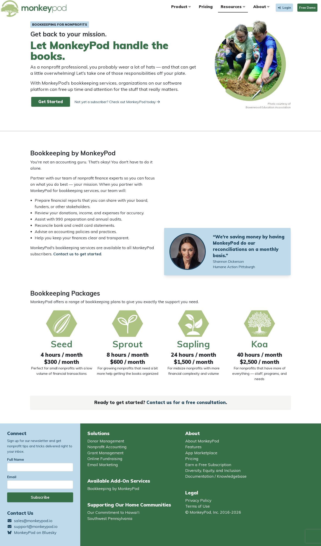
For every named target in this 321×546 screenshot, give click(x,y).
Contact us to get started (77, 253)
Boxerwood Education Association (268, 107)
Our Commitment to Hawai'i (113, 512)
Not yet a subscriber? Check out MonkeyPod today (117, 102)
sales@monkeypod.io (29, 520)
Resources (233, 6)
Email (11, 477)
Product (181, 6)
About (261, 6)
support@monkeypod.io (32, 526)
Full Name (15, 459)
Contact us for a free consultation (186, 402)
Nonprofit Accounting (107, 446)
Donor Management (105, 440)
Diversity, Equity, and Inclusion (213, 470)
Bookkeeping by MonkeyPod (113, 488)
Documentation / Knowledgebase (216, 476)
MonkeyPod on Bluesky (31, 532)
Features (193, 446)
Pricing (206, 6)
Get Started (50, 101)
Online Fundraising (104, 458)
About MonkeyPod (202, 440)
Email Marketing (102, 464)
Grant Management (105, 452)
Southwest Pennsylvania (109, 518)
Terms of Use (197, 506)
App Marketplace (201, 452)
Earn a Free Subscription (208, 464)
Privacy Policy (198, 500)
